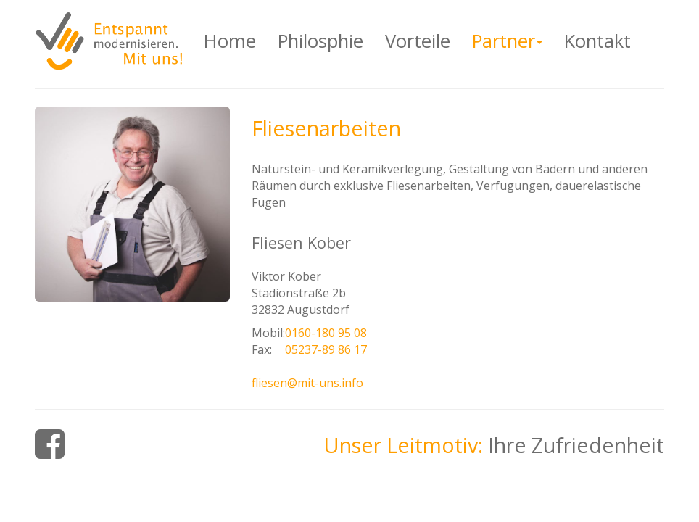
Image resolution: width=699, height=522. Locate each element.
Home (230, 41)
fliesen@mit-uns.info (307, 383)
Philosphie (320, 41)
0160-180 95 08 (326, 333)
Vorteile (417, 41)
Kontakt (597, 41)
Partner (512, 41)
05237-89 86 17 (326, 349)
